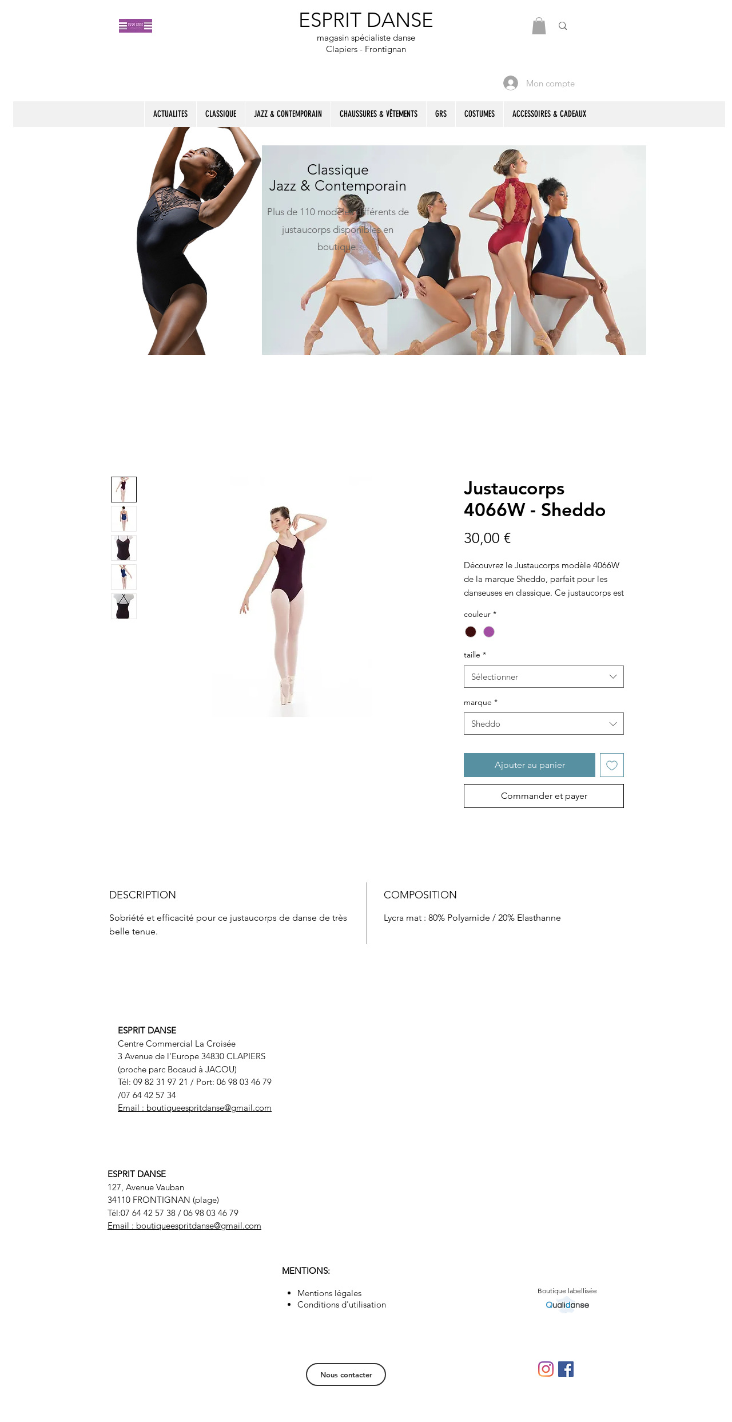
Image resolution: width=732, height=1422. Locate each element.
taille (475, 654)
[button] (539, 25)
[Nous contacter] (346, 1374)
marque (481, 702)
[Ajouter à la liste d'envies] (612, 765)
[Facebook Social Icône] (566, 1369)
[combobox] (544, 677)
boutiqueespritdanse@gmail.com (209, 1107)
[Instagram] (546, 1369)
